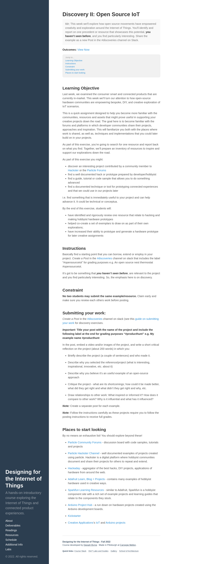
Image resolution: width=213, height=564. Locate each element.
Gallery (114, 551)
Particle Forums (96, 170)
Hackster (73, 170)
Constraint (70, 66)
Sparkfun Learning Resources (86, 490)
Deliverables (12, 525)
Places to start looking (75, 73)
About (8, 520)
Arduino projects (115, 522)
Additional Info (14, 544)
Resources (11, 535)
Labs (8, 549)
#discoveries (104, 258)
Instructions (70, 63)
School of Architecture (129, 551)
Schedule (11, 539)
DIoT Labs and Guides (98, 551)
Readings (11, 530)
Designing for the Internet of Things (23, 479)
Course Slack (80, 551)
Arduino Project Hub (80, 504)
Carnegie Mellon (128, 545)
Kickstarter (74, 515)
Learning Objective (73, 60)
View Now (83, 49)
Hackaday (74, 468)
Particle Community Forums (84, 442)
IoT (98, 522)
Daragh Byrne (90, 545)
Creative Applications (80, 522)
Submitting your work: (75, 69)
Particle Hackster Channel (83, 453)
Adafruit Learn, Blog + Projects (87, 479)
